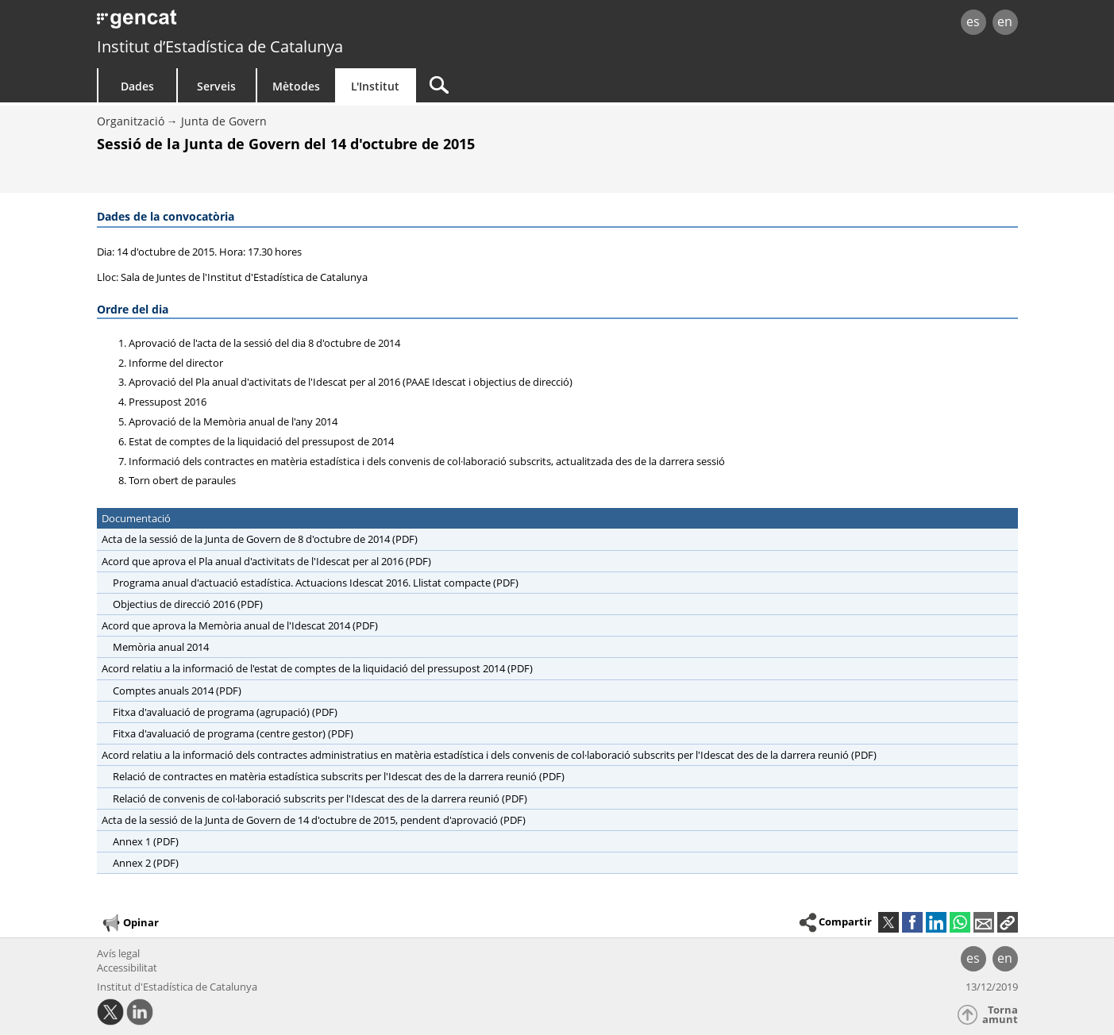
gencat (281, 23)
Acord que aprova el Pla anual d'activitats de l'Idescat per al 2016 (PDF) (266, 561)
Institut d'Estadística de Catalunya (177, 986)
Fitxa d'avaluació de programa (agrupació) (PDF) (225, 712)
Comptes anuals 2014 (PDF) (177, 690)
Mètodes (296, 86)
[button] (1007, 922)
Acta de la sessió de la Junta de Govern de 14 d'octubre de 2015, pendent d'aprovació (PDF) (314, 820)
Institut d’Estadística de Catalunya (220, 46)
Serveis (216, 86)
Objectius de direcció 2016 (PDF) (188, 604)
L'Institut (375, 86)
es (973, 21)
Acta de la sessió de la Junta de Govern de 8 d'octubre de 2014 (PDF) (260, 539)
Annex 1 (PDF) (146, 841)
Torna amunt (1000, 1015)
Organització (130, 121)
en (1004, 21)
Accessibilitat (127, 967)
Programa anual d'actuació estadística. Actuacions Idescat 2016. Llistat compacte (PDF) (315, 582)
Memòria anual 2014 (161, 647)
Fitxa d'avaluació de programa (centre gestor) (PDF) (233, 733)
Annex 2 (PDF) (146, 863)
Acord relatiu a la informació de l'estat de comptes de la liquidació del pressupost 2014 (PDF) (317, 668)
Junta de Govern (224, 121)
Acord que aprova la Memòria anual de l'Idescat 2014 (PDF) (240, 625)
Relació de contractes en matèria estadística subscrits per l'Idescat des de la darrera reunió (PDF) (339, 776)
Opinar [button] (130, 923)
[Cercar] (551, 85)
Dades (137, 86)
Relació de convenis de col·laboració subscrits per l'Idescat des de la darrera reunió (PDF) (320, 798)
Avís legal (118, 953)
